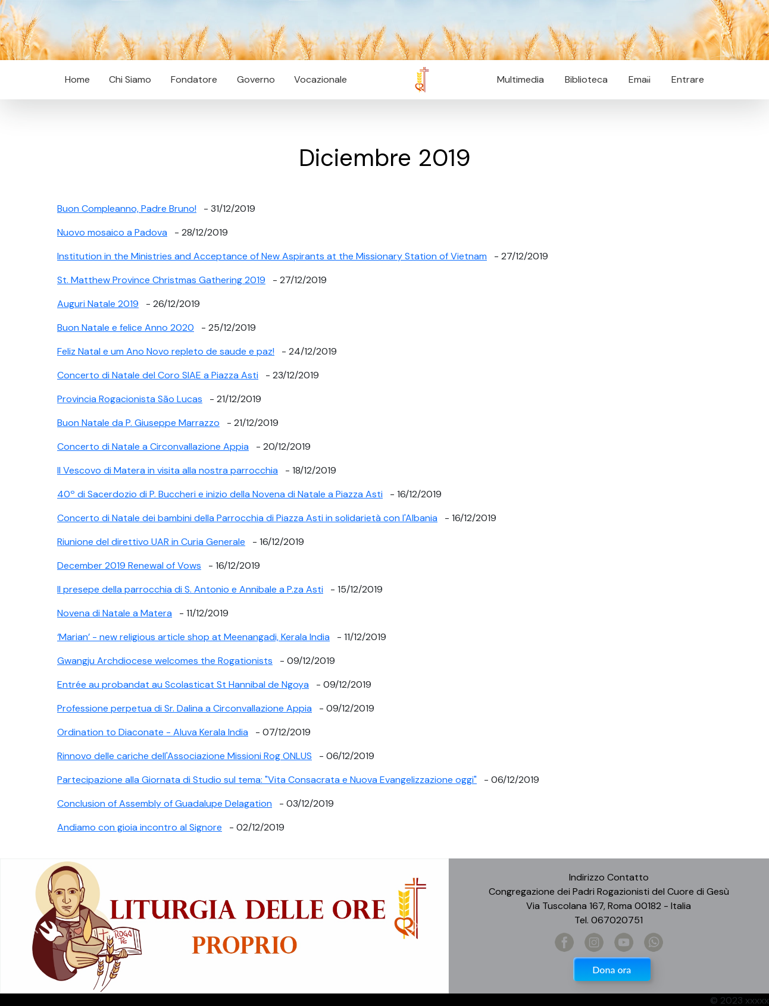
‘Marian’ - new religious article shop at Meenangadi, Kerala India (193, 637)
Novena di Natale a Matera (114, 613)
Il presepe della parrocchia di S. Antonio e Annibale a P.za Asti (190, 589)
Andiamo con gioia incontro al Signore (139, 827)
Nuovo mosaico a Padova (112, 232)
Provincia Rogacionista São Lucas (129, 399)
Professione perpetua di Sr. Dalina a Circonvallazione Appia (184, 708)
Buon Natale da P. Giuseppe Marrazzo (138, 422)
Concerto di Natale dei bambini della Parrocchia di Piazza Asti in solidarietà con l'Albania (247, 518)
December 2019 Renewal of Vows (129, 565)
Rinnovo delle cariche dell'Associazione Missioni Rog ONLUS (184, 756)
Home (77, 79)
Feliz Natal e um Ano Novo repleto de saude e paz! (165, 351)
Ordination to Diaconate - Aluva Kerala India (152, 732)
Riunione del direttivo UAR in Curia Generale (151, 541)
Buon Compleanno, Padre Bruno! (126, 208)
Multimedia (520, 79)
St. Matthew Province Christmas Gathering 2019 (161, 280)
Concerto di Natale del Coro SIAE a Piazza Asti (157, 375)
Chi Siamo (130, 79)
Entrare (687, 79)
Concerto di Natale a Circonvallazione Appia (153, 446)
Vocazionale (320, 79)
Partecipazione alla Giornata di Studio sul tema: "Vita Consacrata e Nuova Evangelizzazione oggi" (267, 779)
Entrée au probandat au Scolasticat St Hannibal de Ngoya (183, 684)
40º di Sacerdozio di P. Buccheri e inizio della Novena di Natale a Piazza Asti (220, 494)
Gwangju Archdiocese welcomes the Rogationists (165, 660)
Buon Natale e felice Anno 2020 (125, 327)
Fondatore (194, 79)
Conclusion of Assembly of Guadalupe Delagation (164, 803)
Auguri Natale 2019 (98, 303)
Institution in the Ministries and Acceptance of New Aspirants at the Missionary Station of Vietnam (272, 256)
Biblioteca (586, 79)
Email (636, 79)
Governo (256, 79)
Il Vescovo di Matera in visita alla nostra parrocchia (167, 470)
